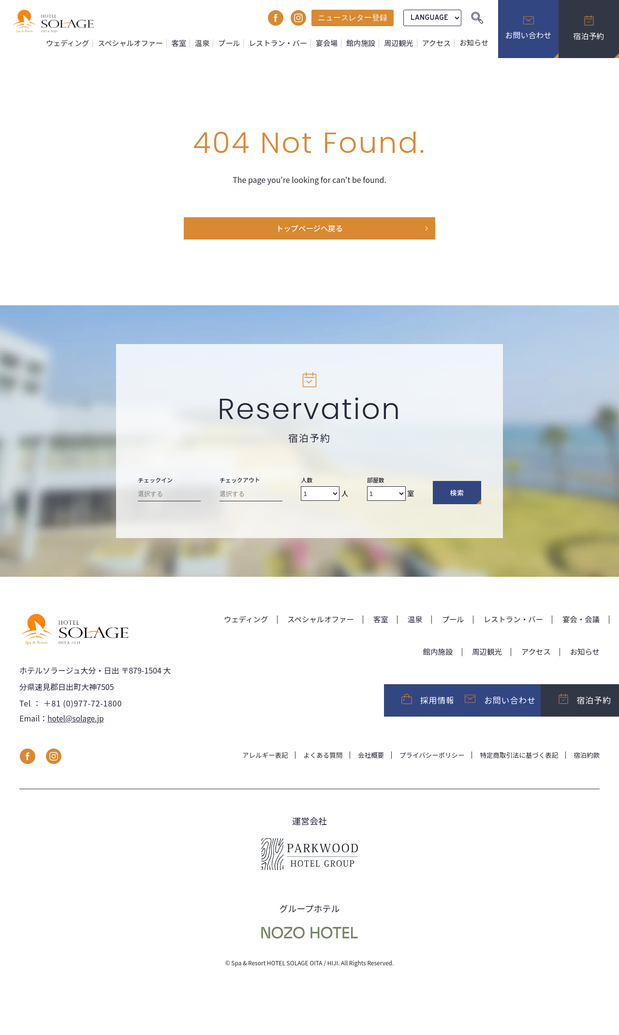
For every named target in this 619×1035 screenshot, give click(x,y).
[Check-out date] (251, 497)
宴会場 (328, 43)
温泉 (206, 43)
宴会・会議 (580, 620)
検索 (457, 494)
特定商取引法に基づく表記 (516, 759)
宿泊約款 (586, 759)
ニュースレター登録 (352, 18)
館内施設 (362, 43)
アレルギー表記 (255, 759)
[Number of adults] (320, 495)
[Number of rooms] (386, 495)
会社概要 (363, 759)
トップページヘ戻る (309, 229)
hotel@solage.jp (76, 722)
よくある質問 (314, 759)
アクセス (437, 43)
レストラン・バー (280, 43)
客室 (183, 43)
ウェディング (73, 43)
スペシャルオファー (135, 43)
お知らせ (474, 43)
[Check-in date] (169, 497)
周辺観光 (399, 43)
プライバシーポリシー (426, 759)
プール (232, 43)
